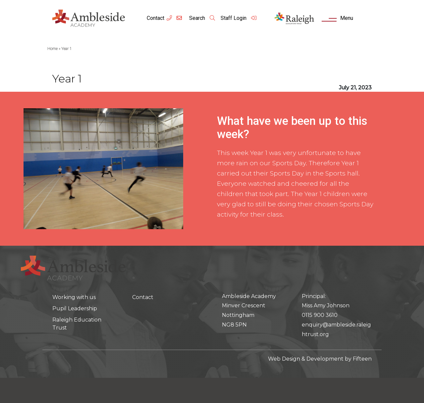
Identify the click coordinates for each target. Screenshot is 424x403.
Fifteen (362, 359)
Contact (155, 18)
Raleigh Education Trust (76, 324)
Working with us (74, 297)
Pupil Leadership (74, 308)
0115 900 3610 (320, 315)
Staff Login (239, 18)
